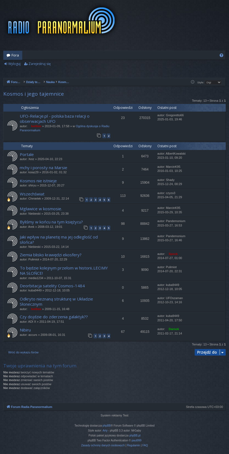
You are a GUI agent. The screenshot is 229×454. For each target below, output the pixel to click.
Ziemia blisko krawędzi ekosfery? (51, 254)
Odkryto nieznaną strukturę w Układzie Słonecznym (56, 301)
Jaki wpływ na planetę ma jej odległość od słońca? (59, 239)
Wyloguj (14, 63)
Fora (15, 55)
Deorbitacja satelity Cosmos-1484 (52, 285)
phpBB (107, 425)
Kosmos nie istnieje (38, 180)
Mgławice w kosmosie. (41, 208)
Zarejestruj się (40, 63)
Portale (27, 154)
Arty (105, 430)
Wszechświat (32, 194)
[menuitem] (221, 55)
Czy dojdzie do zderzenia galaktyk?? (54, 316)
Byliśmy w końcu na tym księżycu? (51, 222)
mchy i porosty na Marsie (43, 167)
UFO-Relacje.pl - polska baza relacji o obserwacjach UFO (55, 118)
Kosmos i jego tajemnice (33, 93)
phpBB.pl (135, 435)
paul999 (137, 440)
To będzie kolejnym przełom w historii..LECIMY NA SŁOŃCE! (64, 270)
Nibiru (25, 330)
